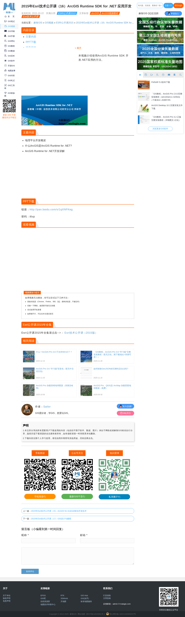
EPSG (43, 595)
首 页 (9, 16)
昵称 (25, 535)
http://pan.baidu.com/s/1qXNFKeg (51, 209)
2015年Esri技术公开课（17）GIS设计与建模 (51, 518)
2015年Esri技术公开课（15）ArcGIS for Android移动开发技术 (59, 511)
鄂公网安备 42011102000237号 (122, 614)
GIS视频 (9, 26)
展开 (79, 48)
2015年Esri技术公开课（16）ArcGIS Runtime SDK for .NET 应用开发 (111, 22)
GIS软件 (9, 61)
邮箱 (84, 535)
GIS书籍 (9, 31)
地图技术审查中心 (48, 604)
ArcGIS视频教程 (110, 13)
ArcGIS (95, 13)
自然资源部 (45, 601)
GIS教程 (9, 46)
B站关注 (125, 413)
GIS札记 (9, 80)
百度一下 (168, 5)
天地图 (63, 601)
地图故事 (9, 71)
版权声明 (6, 598)
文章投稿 (107, 598)
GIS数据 (9, 51)
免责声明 (6, 601)
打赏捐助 (107, 595)
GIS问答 (9, 75)
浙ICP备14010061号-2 (95, 614)
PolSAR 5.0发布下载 (160, 82)
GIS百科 (9, 56)
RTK (62, 595)
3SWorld (64, 598)
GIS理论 (9, 41)
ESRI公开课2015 (67, 13)
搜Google (178, 5)
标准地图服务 (86, 601)
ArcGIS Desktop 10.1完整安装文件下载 (167, 107)
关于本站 (6, 595)
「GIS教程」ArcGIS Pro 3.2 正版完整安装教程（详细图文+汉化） (166, 118)
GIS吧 (43, 598)
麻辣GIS (38, 22)
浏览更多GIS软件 (160, 128)
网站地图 (81, 614)
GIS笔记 (9, 21)
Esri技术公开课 (31, 16)
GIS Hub (84, 595)
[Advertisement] (49, 74)
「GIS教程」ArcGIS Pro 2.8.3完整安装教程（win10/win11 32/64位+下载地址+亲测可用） (166, 97)
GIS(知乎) (85, 598)
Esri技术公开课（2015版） (81, 332)
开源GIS (9, 66)
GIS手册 (9, 36)
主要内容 (31, 36)
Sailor (47, 406)
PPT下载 (31, 42)
